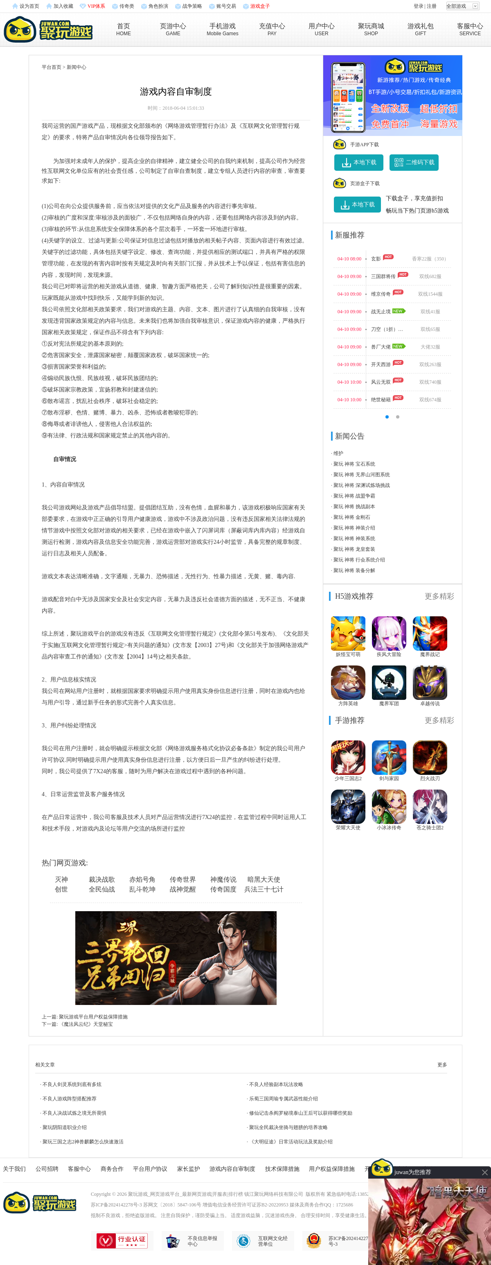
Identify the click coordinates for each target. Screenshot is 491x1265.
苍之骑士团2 (430, 828)
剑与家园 (389, 778)
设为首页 (29, 6)
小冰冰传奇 (389, 828)
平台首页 (51, 67)
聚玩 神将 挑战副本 (354, 506)
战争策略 (192, 6)
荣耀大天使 (348, 828)
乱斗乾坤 (142, 889)
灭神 (61, 879)
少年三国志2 (348, 778)
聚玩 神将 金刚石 (351, 517)
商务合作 (112, 1169)
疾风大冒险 (389, 654)
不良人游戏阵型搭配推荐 (70, 1099)
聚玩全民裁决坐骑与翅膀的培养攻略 (288, 1127)
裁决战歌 (102, 879)
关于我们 (14, 1169)
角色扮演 (158, 6)
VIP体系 (96, 6)
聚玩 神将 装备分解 (354, 570)
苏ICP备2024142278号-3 (116, 1205)
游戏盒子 (260, 6)
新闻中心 (76, 67)
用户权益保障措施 (332, 1169)
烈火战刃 (430, 778)
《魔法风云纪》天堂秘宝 (86, 1024)
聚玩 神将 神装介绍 (354, 528)
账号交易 (226, 6)
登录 (418, 6)
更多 (442, 1065)
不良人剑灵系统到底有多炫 (72, 1084)
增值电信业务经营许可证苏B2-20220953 (245, 1205)
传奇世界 (183, 879)
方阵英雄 (348, 703)
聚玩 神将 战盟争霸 (354, 496)
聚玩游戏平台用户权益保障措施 (93, 1017)
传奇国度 (223, 889)
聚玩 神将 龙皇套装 (354, 549)
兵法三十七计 (264, 889)
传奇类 (126, 6)
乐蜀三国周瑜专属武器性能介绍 (283, 1099)
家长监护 (188, 1169)
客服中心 (79, 1169)
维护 (338, 453)
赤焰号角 (142, 879)
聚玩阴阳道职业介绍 (65, 1127)
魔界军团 (389, 703)
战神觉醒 (183, 889)
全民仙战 (102, 889)
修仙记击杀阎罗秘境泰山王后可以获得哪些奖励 (300, 1113)
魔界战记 (430, 654)
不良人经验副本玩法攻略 (276, 1084)
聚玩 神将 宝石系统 (354, 464)
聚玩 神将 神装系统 (354, 538)
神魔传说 (223, 879)
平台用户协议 (150, 1169)
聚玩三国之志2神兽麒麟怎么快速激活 (83, 1142)
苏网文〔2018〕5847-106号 (172, 1205)
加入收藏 (63, 6)
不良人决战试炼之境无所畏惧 (74, 1113)
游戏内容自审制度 (232, 1169)
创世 (61, 889)
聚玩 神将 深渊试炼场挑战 (361, 485)
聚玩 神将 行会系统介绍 (359, 560)
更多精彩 (439, 596)
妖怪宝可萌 (348, 654)
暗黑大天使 (264, 879)
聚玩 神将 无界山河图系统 (361, 474)
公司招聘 (47, 1169)
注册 (432, 6)
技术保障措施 (282, 1169)
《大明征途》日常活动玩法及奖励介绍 (291, 1142)
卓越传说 (430, 703)
